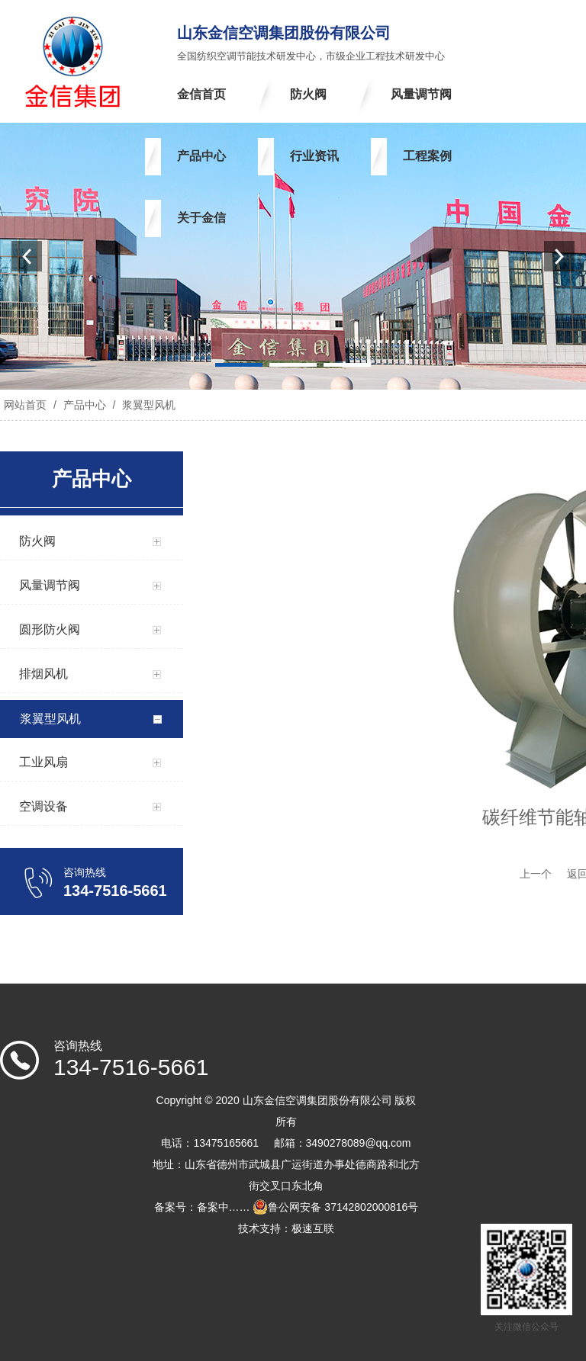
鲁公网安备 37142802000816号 (335, 1207)
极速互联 (312, 1228)
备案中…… (223, 1207)
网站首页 (25, 405)
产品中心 (84, 405)
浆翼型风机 (147, 405)
